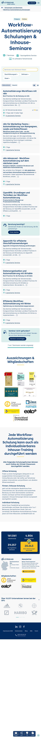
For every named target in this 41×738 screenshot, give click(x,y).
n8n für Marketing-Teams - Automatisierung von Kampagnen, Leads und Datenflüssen (20, 126)
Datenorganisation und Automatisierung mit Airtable (18, 272)
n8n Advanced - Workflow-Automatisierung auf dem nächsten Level (16, 161)
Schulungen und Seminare (13, 7)
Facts (36, 631)
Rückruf (32, 3)
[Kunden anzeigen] (39, 600)
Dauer (7, 78)
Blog (26, 631)
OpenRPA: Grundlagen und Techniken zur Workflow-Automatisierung (16, 195)
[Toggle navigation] (38, 3)
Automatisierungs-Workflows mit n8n (20, 92)
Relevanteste (6, 85)
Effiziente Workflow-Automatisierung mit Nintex (17, 302)
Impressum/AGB (8, 631)
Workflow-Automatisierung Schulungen (16, 10)
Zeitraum (24, 74)
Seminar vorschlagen (17, 339)
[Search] (20, 69)
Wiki (31, 631)
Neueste (14, 85)
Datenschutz (18, 631)
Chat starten (14, 232)
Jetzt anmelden (28, 571)
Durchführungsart (11, 74)
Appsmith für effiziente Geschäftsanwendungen (15, 242)
